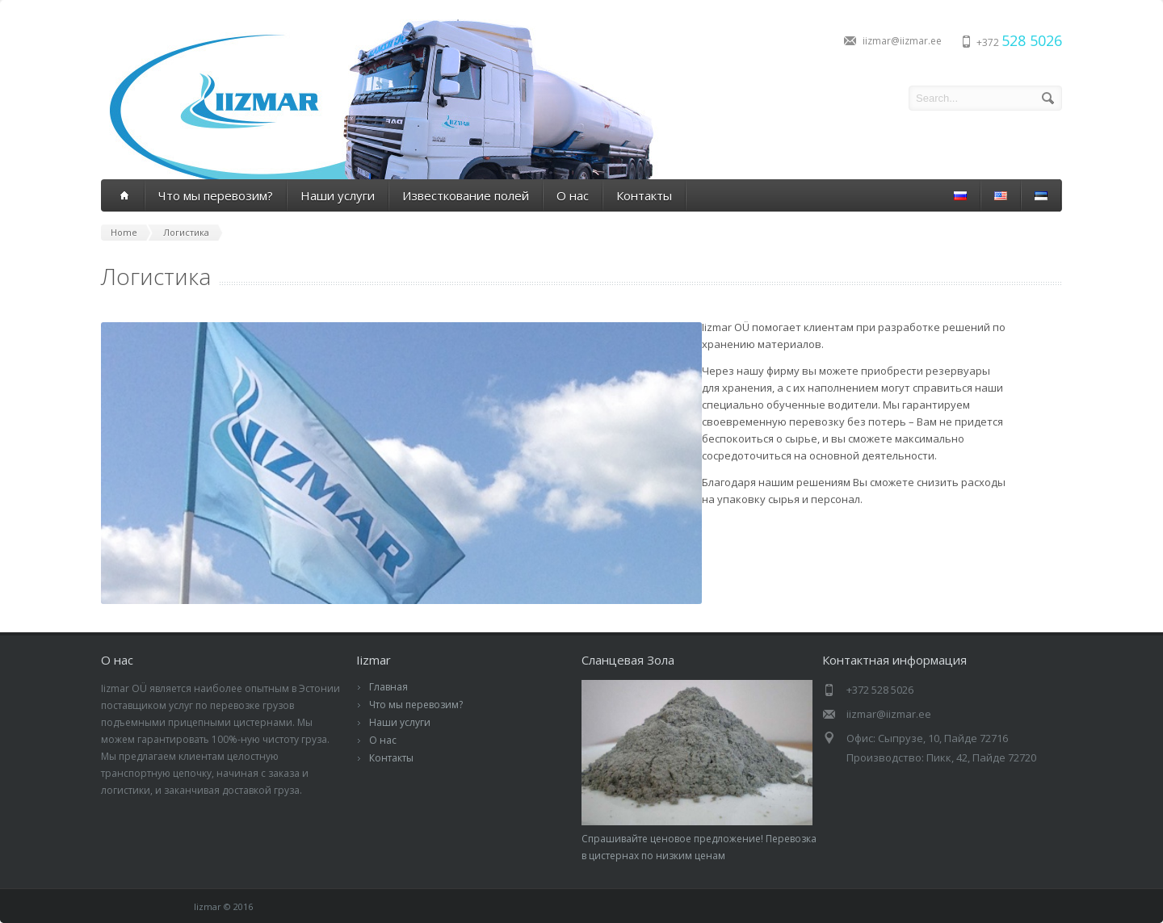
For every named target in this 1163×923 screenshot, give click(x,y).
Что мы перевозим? (215, 195)
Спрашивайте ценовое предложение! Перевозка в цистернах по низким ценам (699, 838)
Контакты (644, 195)
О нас (572, 195)
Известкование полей (465, 195)
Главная (388, 687)
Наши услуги (337, 195)
